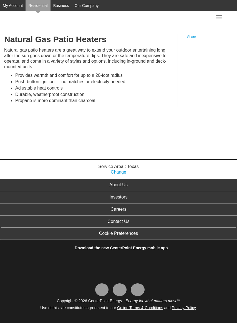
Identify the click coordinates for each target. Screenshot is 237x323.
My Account (13, 5)
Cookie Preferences (118, 233)
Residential (37, 5)
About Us (118, 184)
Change (118, 172)
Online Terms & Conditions (140, 308)
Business (61, 5)
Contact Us (118, 221)
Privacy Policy (184, 308)
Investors (119, 197)
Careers (119, 209)
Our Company (86, 5)
